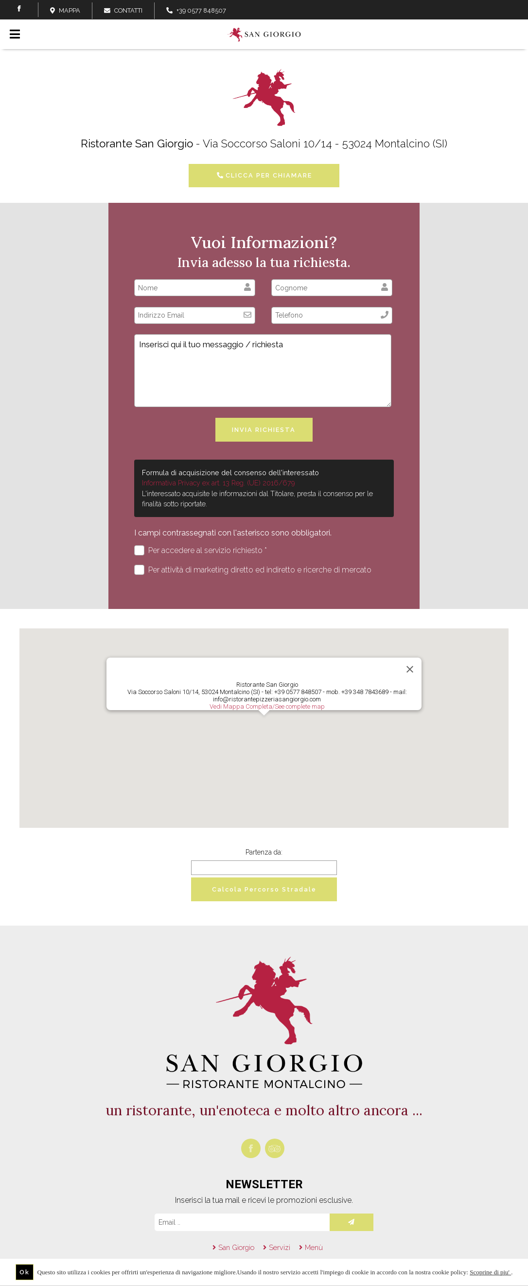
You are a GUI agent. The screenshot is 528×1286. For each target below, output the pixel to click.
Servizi (279, 1247)
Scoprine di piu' (490, 1272)
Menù (314, 1247)
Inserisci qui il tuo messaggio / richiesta (262, 370)
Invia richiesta (264, 429)
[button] (264, 724)
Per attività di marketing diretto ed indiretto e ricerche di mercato (252, 570)
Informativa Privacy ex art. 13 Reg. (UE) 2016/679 (218, 483)
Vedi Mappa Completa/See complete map (267, 706)
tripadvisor (274, 1148)
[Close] (410, 669)
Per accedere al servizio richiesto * (200, 550)
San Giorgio (236, 1247)
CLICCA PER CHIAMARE (264, 175)
